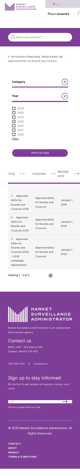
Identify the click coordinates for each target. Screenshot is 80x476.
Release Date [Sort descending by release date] (63, 173)
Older (15, 138)
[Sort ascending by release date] (75, 173)
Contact (14, 450)
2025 (20, 112)
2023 (20, 121)
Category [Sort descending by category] (39, 173)
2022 (20, 125)
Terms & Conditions (22, 463)
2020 (20, 134)
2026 (20, 108)
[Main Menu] (70, 10)
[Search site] (40, 37)
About (12, 455)
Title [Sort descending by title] (11, 173)
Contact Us (41, 363)
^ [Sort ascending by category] (52, 173)
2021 (20, 130)
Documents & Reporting (25, 56)
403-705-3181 (16, 363)
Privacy (13, 459)
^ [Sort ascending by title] (21, 173)
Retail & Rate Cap (52, 56)
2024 (20, 117)
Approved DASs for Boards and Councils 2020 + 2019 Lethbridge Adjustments (20, 252)
